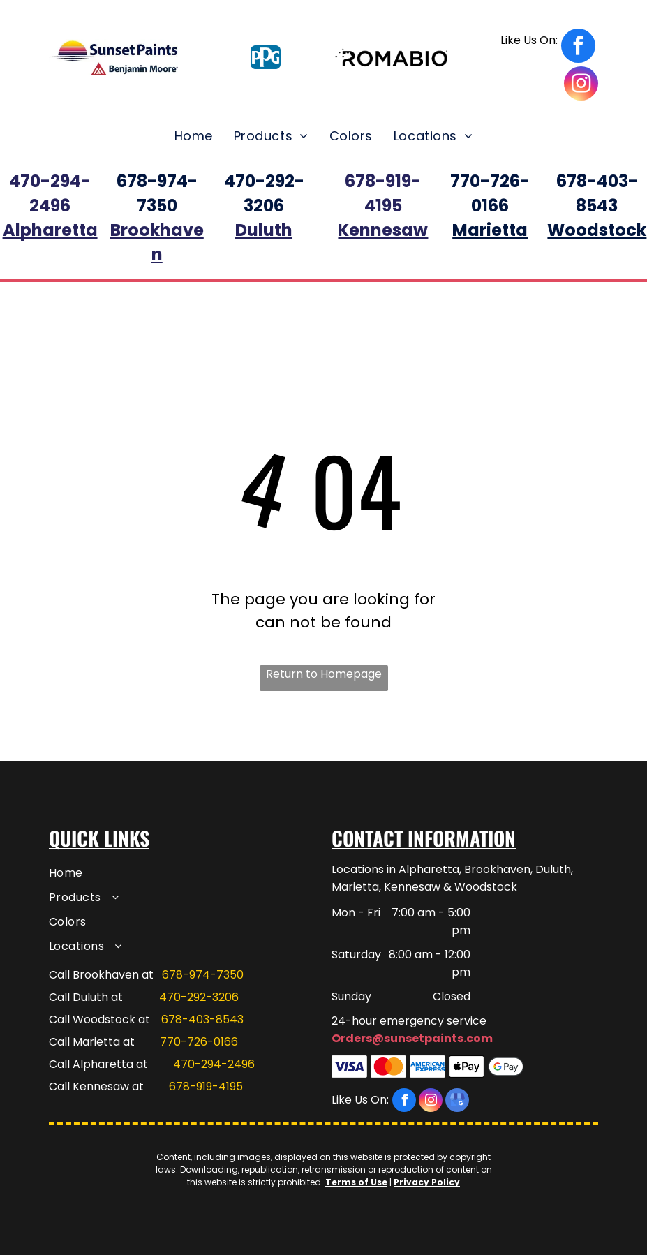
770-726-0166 (199, 1042)
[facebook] (547, 47)
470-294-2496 (214, 1064)
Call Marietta (84, 1042)
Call (59, 1064)
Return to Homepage (324, 674)
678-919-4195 (206, 1086)
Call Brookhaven (94, 975)
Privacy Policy (427, 1182)
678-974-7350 (203, 975)
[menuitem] (193, 135)
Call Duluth (78, 997)
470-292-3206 (199, 997)
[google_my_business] (457, 1101)
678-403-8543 (202, 1019)
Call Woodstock (92, 1019)
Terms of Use (356, 1182)
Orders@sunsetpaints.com (412, 1038)
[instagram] (581, 85)
